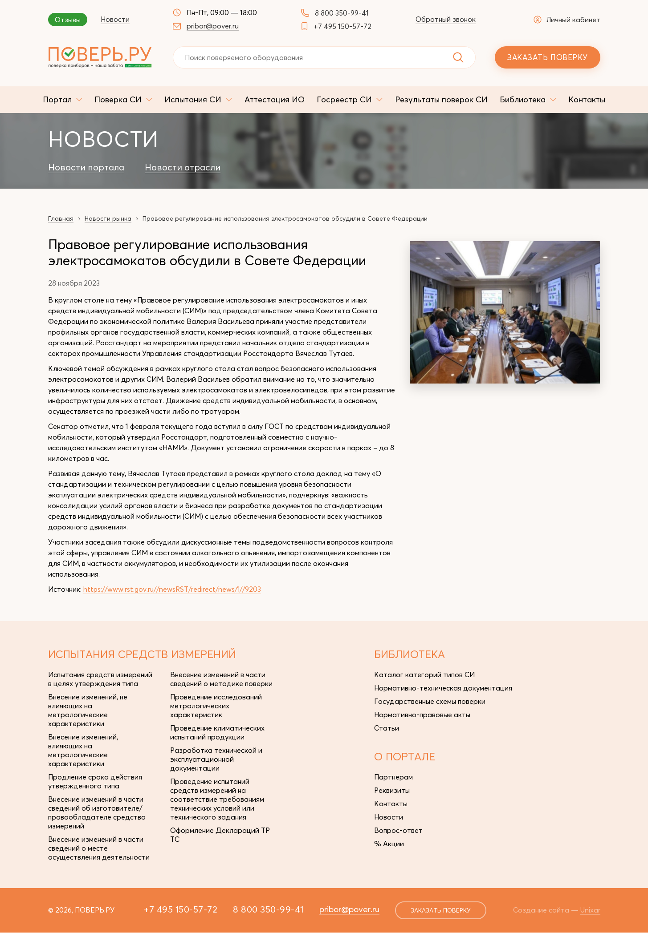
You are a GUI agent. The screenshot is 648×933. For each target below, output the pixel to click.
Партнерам (393, 776)
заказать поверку (439, 910)
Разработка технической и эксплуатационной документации (216, 758)
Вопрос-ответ (398, 829)
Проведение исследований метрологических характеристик (216, 705)
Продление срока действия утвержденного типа (95, 781)
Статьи (386, 727)
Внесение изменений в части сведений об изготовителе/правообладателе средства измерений (97, 812)
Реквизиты (392, 789)
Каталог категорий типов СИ (424, 674)
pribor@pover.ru (213, 25)
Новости (115, 19)
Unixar (590, 909)
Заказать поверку (547, 57)
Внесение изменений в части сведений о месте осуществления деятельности (99, 847)
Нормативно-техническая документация (443, 687)
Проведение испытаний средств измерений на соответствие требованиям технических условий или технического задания (217, 798)
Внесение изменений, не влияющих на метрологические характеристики (87, 709)
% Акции (389, 843)
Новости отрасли (182, 167)
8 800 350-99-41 (342, 12)
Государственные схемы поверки (429, 700)
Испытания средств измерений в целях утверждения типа (100, 678)
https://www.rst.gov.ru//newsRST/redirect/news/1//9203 (175, 589)
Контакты (391, 803)
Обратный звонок (446, 19)
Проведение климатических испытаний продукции (217, 732)
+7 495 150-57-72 (342, 26)
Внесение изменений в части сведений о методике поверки (221, 678)
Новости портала (86, 167)
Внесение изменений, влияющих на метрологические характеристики (83, 749)
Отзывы (68, 19)
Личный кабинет (567, 19)
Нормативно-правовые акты (422, 714)
